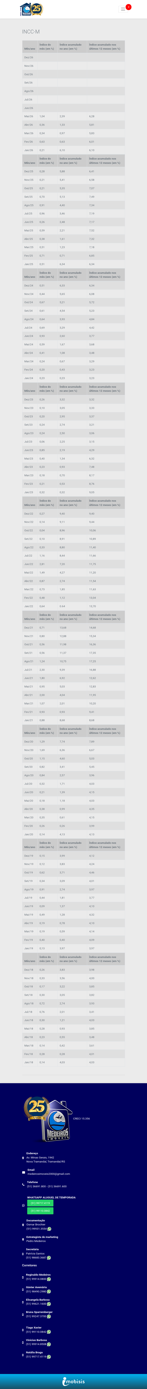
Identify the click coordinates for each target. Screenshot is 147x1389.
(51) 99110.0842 (40, 1210)
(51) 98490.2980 (38, 1291)
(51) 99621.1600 (38, 1303)
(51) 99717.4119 (40, 1202)
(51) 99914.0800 (38, 1278)
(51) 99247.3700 (38, 1316)
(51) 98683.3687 (38, 1257)
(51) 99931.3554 (38, 1228)
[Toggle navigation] (123, 9)
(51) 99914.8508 (38, 1344)
